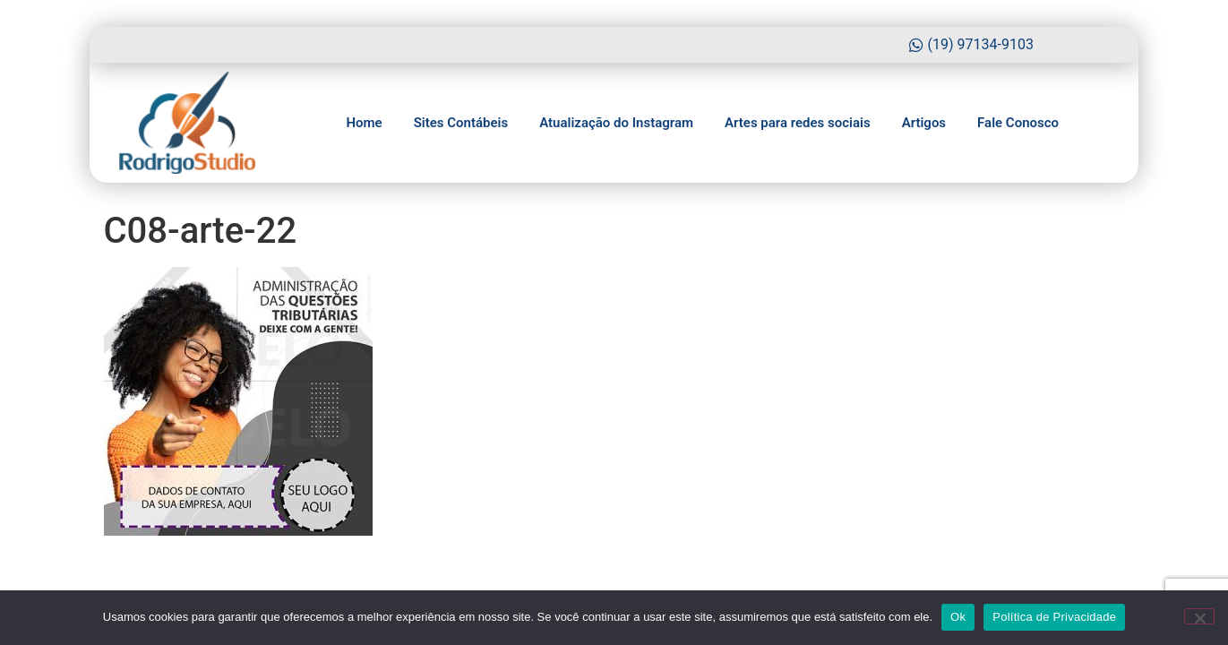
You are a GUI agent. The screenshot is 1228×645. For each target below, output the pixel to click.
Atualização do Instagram (616, 123)
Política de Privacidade (1054, 617)
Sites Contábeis (461, 123)
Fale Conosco (1018, 123)
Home (364, 123)
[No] (1199, 616)
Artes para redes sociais (798, 123)
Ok (958, 617)
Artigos (924, 123)
